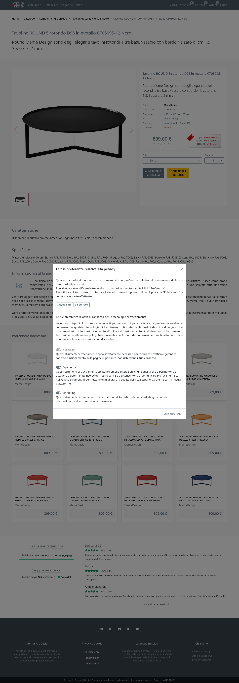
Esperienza (69, 367)
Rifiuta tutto (81, 304)
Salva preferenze (172, 413)
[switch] (58, 367)
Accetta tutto (64, 304)
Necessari (69, 350)
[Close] (181, 269)
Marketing (69, 393)
